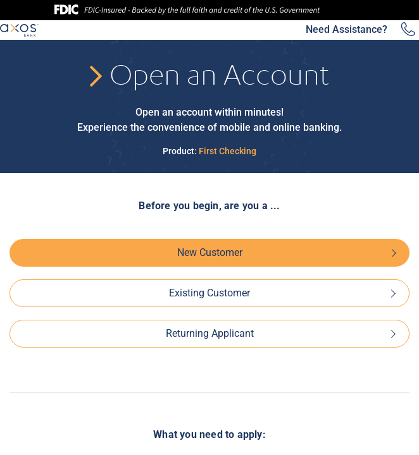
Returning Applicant (210, 333)
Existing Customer (209, 293)
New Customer (209, 252)
